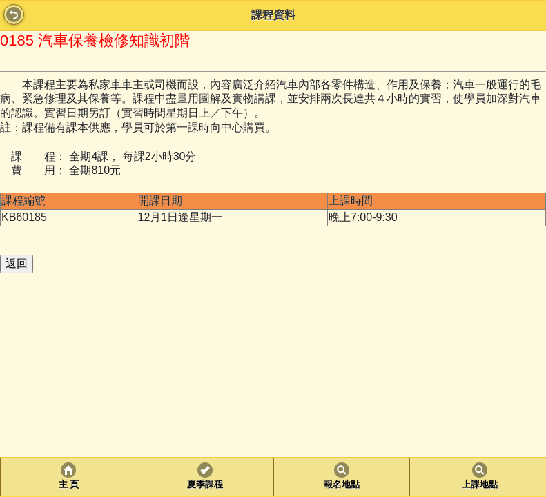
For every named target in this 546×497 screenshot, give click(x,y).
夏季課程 (205, 484)
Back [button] (13, 14)
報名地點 (342, 484)
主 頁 (69, 484)
